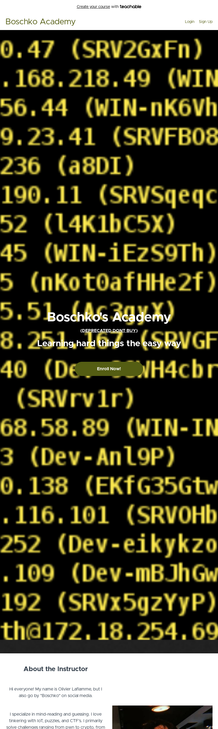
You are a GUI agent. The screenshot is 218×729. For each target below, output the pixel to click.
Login (190, 22)
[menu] (197, 22)
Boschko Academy (40, 22)
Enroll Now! (109, 369)
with (109, 7)
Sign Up (206, 22)
